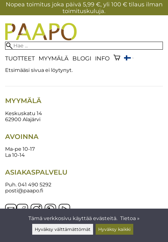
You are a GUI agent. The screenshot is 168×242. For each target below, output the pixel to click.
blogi (81, 58)
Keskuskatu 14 (23, 113)
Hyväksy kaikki (114, 229)
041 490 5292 (34, 185)
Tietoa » (130, 218)
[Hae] (84, 46)
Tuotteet (20, 58)
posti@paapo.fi (24, 191)
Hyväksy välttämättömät (63, 229)
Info (102, 58)
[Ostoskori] (116, 58)
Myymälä (54, 58)
